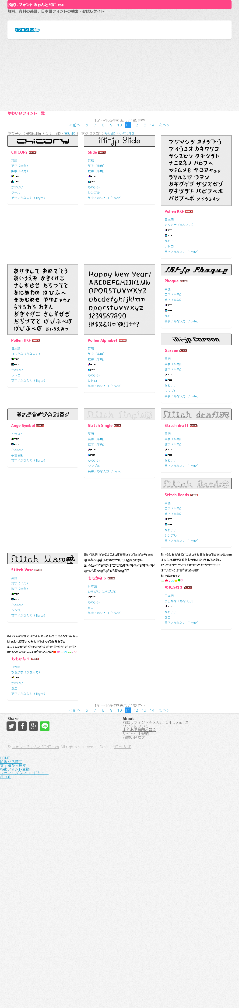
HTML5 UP (173, 996)
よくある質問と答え (139, 950)
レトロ (169, 323)
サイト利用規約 (136, 958)
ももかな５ (20, 773)
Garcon (18, 497)
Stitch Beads (100, 631)
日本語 (169, 296)
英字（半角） (20, 242)
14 (152, 195)
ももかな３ (97, 783)
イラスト (94, 505)
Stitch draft (23, 631)
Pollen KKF (174, 287)
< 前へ (74, 195)
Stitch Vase (176, 631)
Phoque (172, 362)
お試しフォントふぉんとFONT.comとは (155, 933)
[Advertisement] (119, 121)
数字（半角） (20, 247)
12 (136, 195)
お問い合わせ (134, 967)
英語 (14, 236)
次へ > (164, 195)
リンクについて (136, 941)
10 (119, 195)
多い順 (110, 207)
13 (144, 195)
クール (15, 269)
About (119, 20)
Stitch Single (177, 497)
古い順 (69, 207)
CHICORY (19, 228)
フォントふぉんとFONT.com (85, 996)
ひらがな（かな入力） (26, 435)
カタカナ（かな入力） (180, 301)
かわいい (17, 263)
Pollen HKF (21, 421)
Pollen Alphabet (103, 421)
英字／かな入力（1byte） (29, 274)
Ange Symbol (100, 497)
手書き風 (94, 526)
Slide (92, 228)
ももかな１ (174, 772)
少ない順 (126, 207)
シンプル (94, 269)
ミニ (14, 803)
